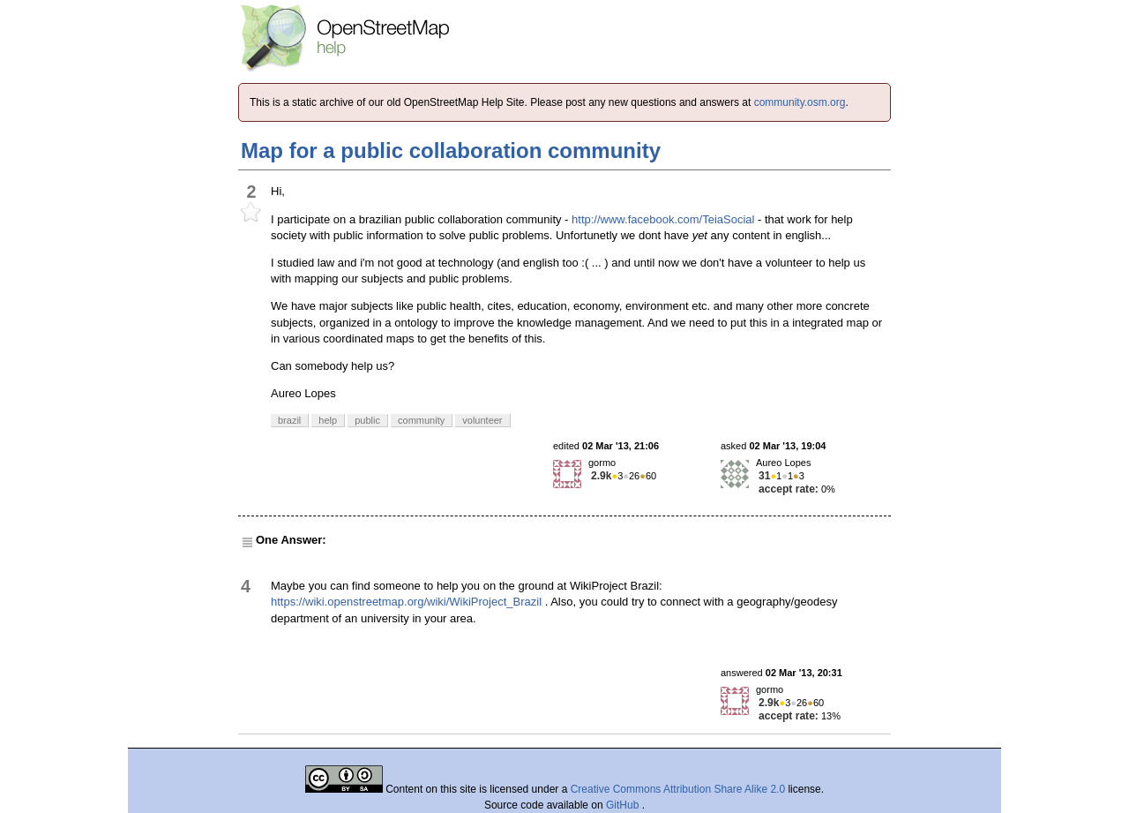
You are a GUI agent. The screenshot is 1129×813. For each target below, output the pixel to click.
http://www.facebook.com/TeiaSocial (663, 219)
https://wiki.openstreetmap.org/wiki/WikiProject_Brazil (406, 601)
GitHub (624, 805)
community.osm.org (800, 102)
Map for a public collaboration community (451, 150)
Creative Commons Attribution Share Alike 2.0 (678, 789)
